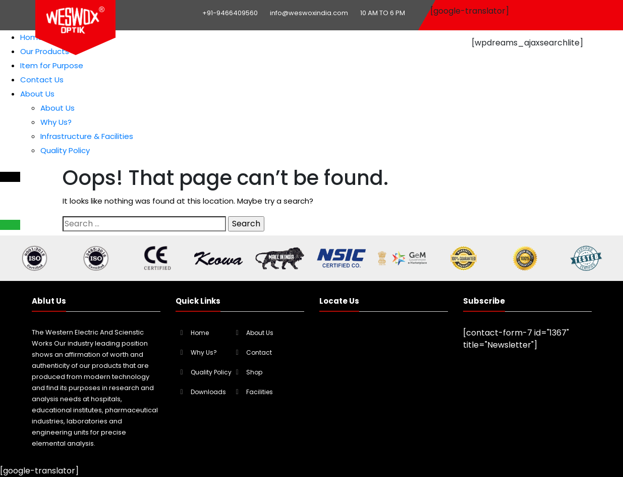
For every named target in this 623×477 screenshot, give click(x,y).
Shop (254, 372)
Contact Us (42, 79)
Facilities (259, 392)
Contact (259, 352)
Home (31, 37)
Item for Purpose (51, 65)
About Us (37, 93)
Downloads (208, 392)
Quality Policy (65, 150)
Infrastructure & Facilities (86, 136)
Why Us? (56, 122)
